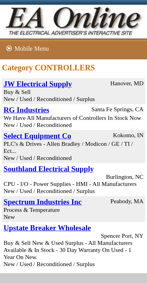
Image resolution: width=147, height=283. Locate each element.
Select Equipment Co (37, 136)
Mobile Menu (32, 48)
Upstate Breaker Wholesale (47, 228)
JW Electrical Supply (38, 84)
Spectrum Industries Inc (43, 202)
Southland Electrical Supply (49, 169)
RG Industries (26, 110)
